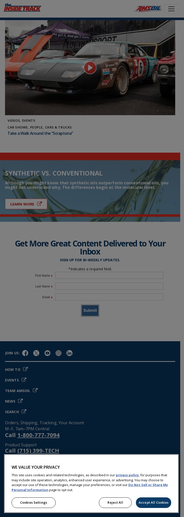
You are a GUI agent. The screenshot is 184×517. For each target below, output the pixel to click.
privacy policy (127, 475)
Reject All (115, 502)
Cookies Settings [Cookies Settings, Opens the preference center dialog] (33, 502)
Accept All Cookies (153, 502)
